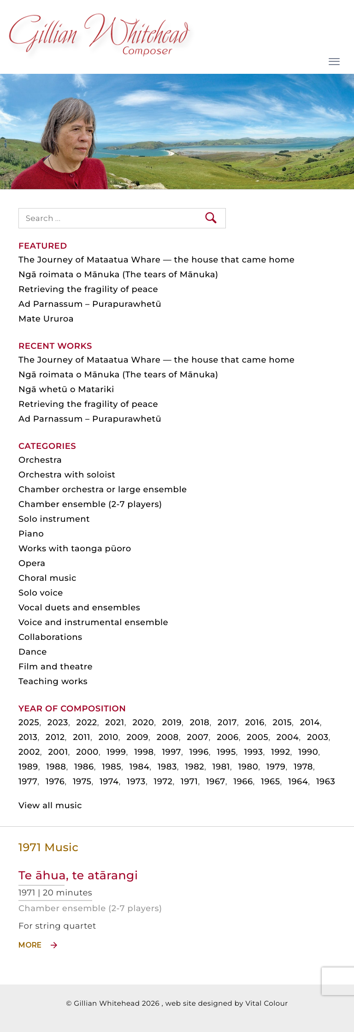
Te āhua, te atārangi (78, 876)
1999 (116, 752)
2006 (228, 737)
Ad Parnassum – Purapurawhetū (89, 304)
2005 (257, 737)
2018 (200, 722)
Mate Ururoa (46, 319)
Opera (31, 563)
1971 (189, 781)
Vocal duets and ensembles (79, 607)
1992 (280, 752)
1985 (111, 767)
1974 (109, 781)
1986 (84, 767)
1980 (248, 767)
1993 (253, 752)
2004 (288, 737)
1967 (215, 781)
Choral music (47, 578)
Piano (31, 534)
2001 (58, 752)
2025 (28, 722)
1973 (136, 781)
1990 (308, 752)
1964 (298, 781)
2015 (282, 722)
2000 (87, 752)
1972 (163, 781)
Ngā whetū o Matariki (66, 389)
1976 (55, 781)
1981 (221, 767)
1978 (303, 767)
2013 (27, 737)
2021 (114, 722)
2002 (29, 752)
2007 (197, 737)
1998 (144, 752)
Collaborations (50, 637)
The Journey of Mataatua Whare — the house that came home (156, 260)
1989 (28, 767)
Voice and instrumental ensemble (93, 622)
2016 (255, 722)
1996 (199, 752)
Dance (32, 652)
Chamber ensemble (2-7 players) (90, 908)
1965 (270, 781)
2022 (87, 722)
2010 (108, 737)
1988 (56, 767)
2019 (172, 722)
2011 (81, 737)
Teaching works (53, 681)
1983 (167, 767)
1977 (27, 781)
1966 (243, 781)
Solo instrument (54, 519)
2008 (168, 737)
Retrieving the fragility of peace (88, 289)
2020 (143, 722)
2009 (137, 737)
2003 (318, 737)
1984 (140, 767)
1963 (325, 781)
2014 (310, 722)
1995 (226, 752)
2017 (227, 722)
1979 (276, 767)
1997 (171, 752)
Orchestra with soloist (66, 475)
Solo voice (40, 593)
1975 (82, 781)
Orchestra (40, 460)
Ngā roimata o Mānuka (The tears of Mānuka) (118, 274)
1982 (194, 767)
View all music (50, 805)
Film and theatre (55, 667)
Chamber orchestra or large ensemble (102, 489)
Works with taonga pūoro (74, 548)
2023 (57, 722)
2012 (55, 737)
